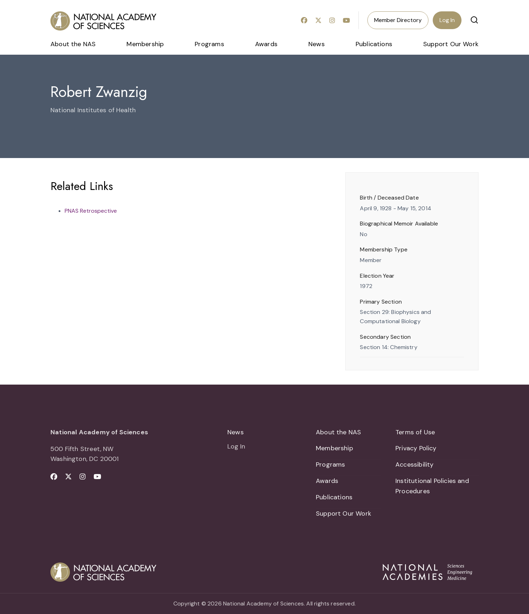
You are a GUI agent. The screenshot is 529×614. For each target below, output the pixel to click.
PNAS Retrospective (91, 210)
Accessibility (414, 464)
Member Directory (398, 20)
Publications (374, 44)
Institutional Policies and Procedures (432, 486)
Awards (266, 44)
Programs (209, 44)
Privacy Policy (416, 448)
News (316, 44)
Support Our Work (451, 44)
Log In (447, 20)
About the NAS (73, 44)
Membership (145, 44)
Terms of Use (415, 432)
